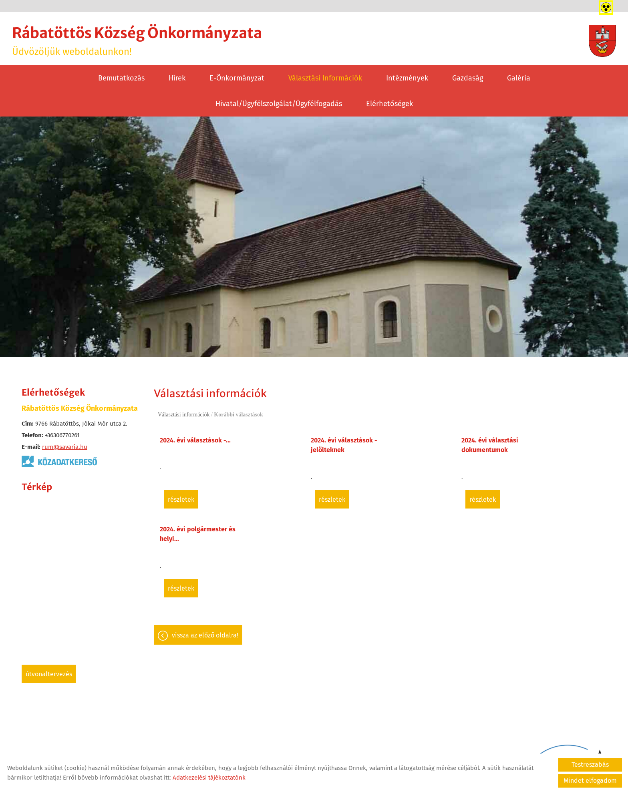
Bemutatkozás (121, 78)
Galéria (518, 78)
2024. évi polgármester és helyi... (197, 534)
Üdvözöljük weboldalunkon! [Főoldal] (137, 40)
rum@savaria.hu (64, 446)
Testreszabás (590, 764)
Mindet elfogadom (590, 780)
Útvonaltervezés (49, 674)
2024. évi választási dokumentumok (489, 445)
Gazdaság (467, 78)
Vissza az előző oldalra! (205, 635)
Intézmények (407, 78)
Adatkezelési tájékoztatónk (209, 777)
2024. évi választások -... (195, 440)
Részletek (181, 499)
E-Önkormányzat (236, 78)
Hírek (177, 78)
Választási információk (325, 78)
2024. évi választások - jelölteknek (344, 445)
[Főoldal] (602, 41)
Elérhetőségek (389, 103)
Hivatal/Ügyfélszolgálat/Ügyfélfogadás (278, 103)
